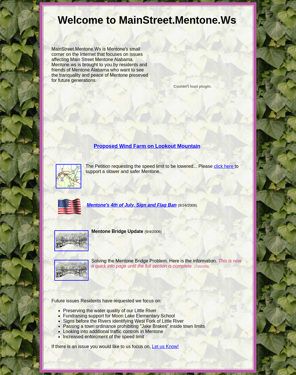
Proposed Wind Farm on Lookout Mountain (147, 146)
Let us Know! (165, 346)
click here (224, 166)
